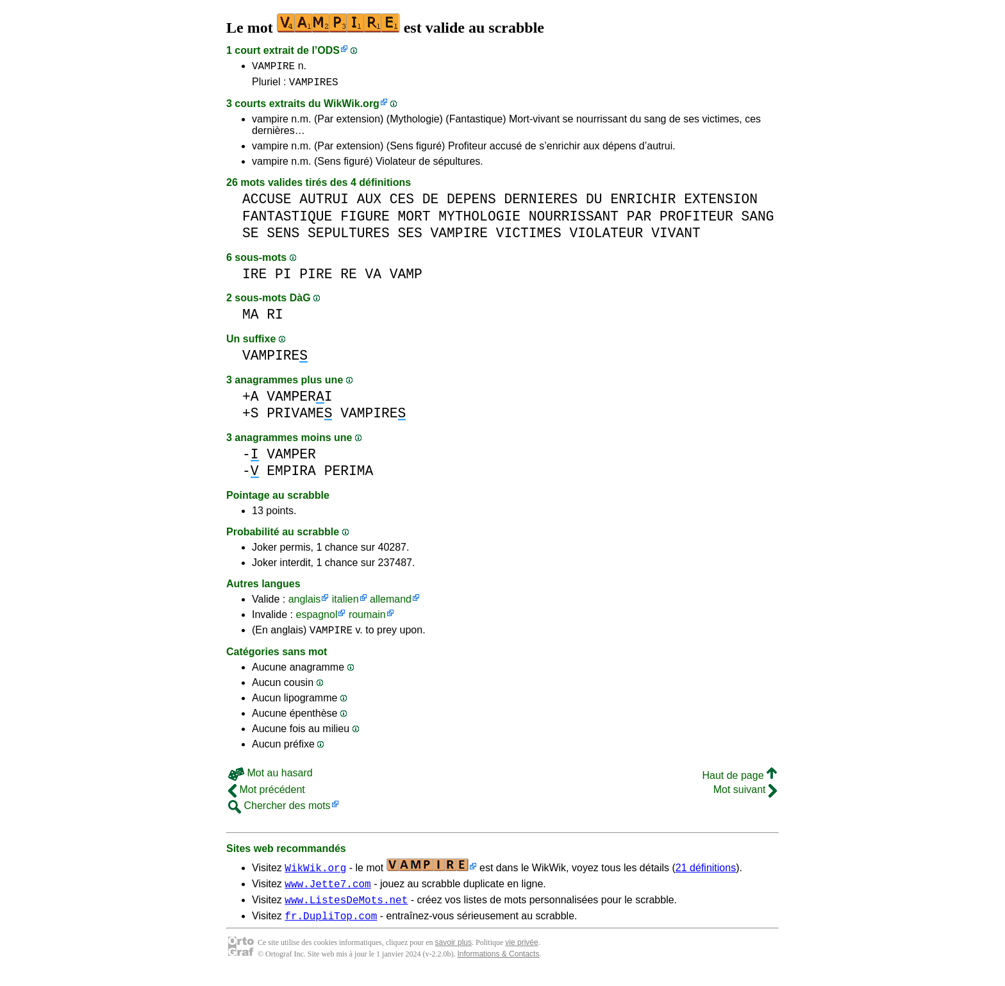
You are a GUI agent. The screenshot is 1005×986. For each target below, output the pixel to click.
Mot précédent (266, 795)
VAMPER (291, 458)
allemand (390, 602)
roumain (367, 618)
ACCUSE (267, 203)
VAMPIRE (273, 67)
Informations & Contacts (498, 965)
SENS (283, 237)
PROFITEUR (696, 220)
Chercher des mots (279, 811)
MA (250, 318)
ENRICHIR (643, 203)
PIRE (315, 278)
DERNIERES (540, 203)
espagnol (316, 618)
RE (348, 278)
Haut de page (739, 781)
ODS (328, 50)
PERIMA (349, 474)
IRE (254, 278)
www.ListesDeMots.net (346, 909)
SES (409, 237)
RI (275, 318)
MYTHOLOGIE (479, 220)
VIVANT (676, 237)
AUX (369, 203)
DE (430, 203)
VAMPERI (299, 400)
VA (373, 278)
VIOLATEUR (606, 237)
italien (345, 602)
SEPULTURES (349, 237)
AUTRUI (324, 203)
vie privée (521, 953)
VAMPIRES (313, 85)
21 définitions (706, 873)
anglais (304, 602)
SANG (757, 220)
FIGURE (365, 220)
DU (594, 203)
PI (283, 278)
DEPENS (471, 203)
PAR (639, 220)
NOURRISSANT (574, 220)
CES (402, 203)
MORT (413, 220)
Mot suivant (745, 795)
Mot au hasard (270, 778)
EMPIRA (291, 474)
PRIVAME (299, 417)
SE (250, 237)
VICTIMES (528, 237)
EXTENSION (721, 203)
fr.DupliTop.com (331, 927)
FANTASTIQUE (287, 220)
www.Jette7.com (327, 891)
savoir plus (453, 953)
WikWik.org (351, 107)
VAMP (406, 278)
